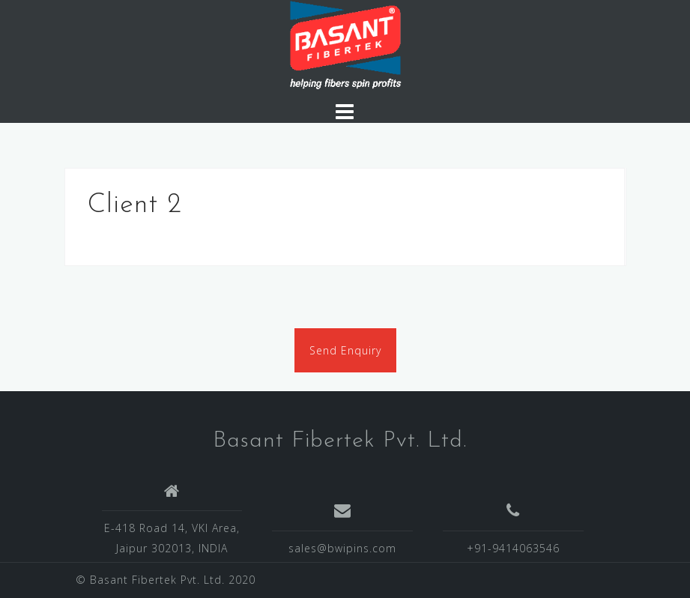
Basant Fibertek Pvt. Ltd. (340, 441)
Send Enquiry (345, 350)
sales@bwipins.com (342, 548)
